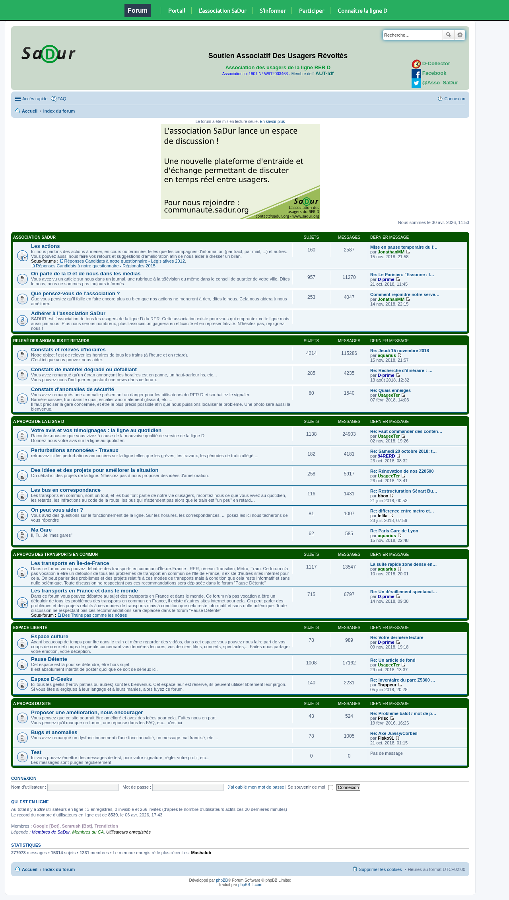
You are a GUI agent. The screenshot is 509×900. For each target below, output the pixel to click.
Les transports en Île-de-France (70, 563)
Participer (311, 10)
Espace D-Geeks (51, 679)
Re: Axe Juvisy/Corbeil (394, 733)
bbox (383, 495)
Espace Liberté (30, 627)
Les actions (45, 246)
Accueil (29, 111)
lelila (382, 515)
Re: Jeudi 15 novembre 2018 (399, 350)
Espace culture (49, 636)
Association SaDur (34, 237)
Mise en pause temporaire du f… (403, 247)
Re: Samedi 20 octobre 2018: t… (403, 451)
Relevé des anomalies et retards (51, 341)
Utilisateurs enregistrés (128, 832)
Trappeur (387, 684)
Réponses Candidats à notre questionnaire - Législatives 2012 (124, 261)
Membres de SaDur (51, 832)
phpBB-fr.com (250, 884)
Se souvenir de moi (310, 787)
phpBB (222, 880)
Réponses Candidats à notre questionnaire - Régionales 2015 (95, 265)
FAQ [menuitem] (62, 98)
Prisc (383, 718)
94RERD (386, 456)
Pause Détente (49, 659)
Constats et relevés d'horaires (68, 350)
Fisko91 (386, 738)
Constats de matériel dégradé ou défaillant (84, 369)
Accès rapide (35, 98)
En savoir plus (272, 121)
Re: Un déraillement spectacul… (403, 591)
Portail (176, 10)
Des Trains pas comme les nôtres (94, 615)
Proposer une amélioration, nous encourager (87, 712)
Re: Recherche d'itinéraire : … (401, 370)
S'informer (273, 10)
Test (36, 752)
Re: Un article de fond (393, 660)
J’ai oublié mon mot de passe (255, 787)
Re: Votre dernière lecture (397, 637)
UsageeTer (389, 395)
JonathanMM (391, 251)
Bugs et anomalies (54, 732)
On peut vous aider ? (57, 510)
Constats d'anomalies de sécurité (72, 389)
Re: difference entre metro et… (402, 510)
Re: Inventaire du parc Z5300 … (402, 680)
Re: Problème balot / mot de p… (403, 713)
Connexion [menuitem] (454, 98)
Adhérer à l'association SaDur (68, 313)
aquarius (387, 355)
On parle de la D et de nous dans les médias (86, 274)
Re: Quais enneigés (390, 390)
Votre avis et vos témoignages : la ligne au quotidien (96, 430)
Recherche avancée (460, 35)
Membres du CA (88, 832)
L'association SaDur (222, 10)
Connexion (24, 778)
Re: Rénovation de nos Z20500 (402, 471)
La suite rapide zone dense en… (403, 564)
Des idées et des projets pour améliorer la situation (94, 470)
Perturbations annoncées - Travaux (75, 450)
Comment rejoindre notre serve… (404, 294)
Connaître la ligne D (362, 10)
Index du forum (59, 111)
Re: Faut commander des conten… (406, 431)
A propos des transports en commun (55, 554)
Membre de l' (312, 74)
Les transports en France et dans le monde (84, 591)
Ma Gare (41, 530)
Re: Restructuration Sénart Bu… (403, 491)
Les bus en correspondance (66, 490)
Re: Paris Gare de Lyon (394, 530)
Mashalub (201, 852)
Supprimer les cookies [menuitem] (380, 869)
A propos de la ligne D (38, 421)
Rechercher (449, 35)
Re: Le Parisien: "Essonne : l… (402, 274)
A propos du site (32, 703)
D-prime (386, 279)
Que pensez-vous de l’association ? (75, 293)
